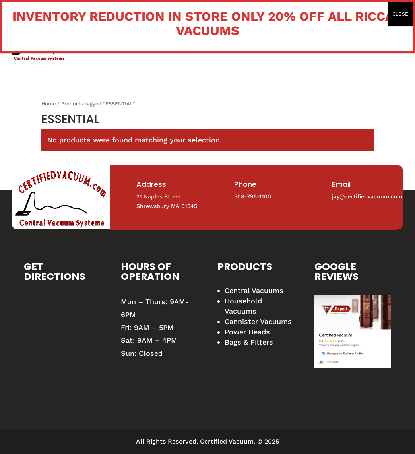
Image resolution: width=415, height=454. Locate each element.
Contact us (353, 48)
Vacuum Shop (115, 48)
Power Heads (247, 332)
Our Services (172, 48)
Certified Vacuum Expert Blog (267, 48)
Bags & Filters (249, 342)
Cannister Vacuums (258, 321)
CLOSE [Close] (400, 14)
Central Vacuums (254, 290)
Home (71, 48)
